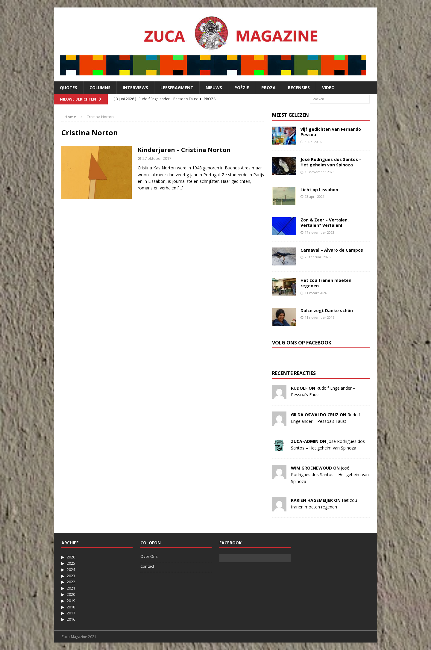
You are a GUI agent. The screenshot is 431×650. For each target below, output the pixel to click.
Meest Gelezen (290, 115)
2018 (71, 607)
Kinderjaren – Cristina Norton (184, 150)
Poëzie (241, 87)
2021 (71, 588)
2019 (71, 600)
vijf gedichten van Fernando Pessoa (331, 131)
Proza (268, 87)
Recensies (299, 87)
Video (328, 87)
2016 (71, 619)
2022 (71, 581)
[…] (180, 188)
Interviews (135, 87)
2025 (71, 563)
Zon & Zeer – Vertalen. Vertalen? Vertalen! (325, 222)
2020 (71, 594)
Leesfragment (176, 87)
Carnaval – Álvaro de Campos (332, 250)
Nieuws (214, 87)
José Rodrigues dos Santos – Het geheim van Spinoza (331, 162)
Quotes (68, 87)
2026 (71, 557)
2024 (71, 569)
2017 (71, 613)
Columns (99, 87)
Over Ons (149, 556)
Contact (147, 566)
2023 (71, 575)
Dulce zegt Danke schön (327, 310)
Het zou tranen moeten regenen (326, 282)
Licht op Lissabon (319, 189)
